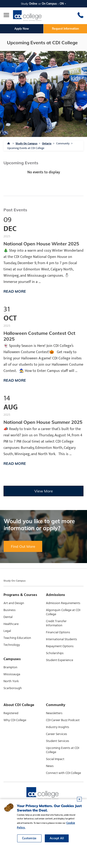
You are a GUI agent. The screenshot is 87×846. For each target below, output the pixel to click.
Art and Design (13, 603)
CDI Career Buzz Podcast (63, 720)
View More (43, 491)
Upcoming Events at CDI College (25, 148)
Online (33, 3)
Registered (10, 713)
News (50, 766)
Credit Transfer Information (56, 623)
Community (63, 143)
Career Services (56, 734)
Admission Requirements (63, 603)
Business (9, 610)
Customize (29, 838)
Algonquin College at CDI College (63, 612)
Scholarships (55, 653)
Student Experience (59, 660)
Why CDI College (14, 720)
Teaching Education (17, 638)
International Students (61, 639)
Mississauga (11, 674)
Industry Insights (57, 727)
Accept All (57, 838)
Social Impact (55, 759)
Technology (11, 645)
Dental (8, 617)
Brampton (10, 667)
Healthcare (11, 624)
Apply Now (21, 28)
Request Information (65, 28)
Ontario (47, 143)
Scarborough (12, 688)
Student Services (57, 741)
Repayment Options (60, 646)
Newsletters (54, 713)
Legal (7, 631)
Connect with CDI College (63, 773)
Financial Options (58, 632)
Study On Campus (26, 143)
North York (11, 681)
